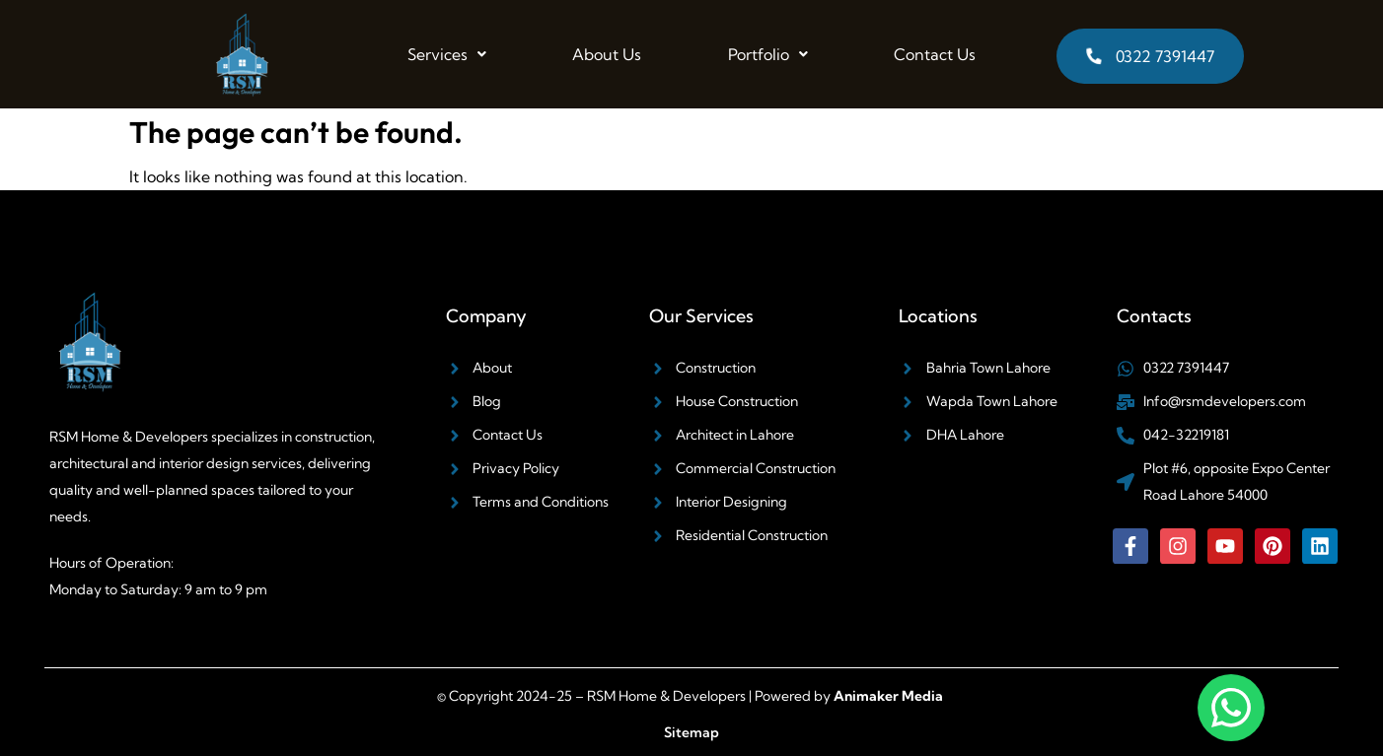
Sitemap (691, 732)
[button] (447, 54)
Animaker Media (888, 696)
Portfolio (768, 54)
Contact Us (935, 54)
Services (446, 54)
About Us (606, 54)
